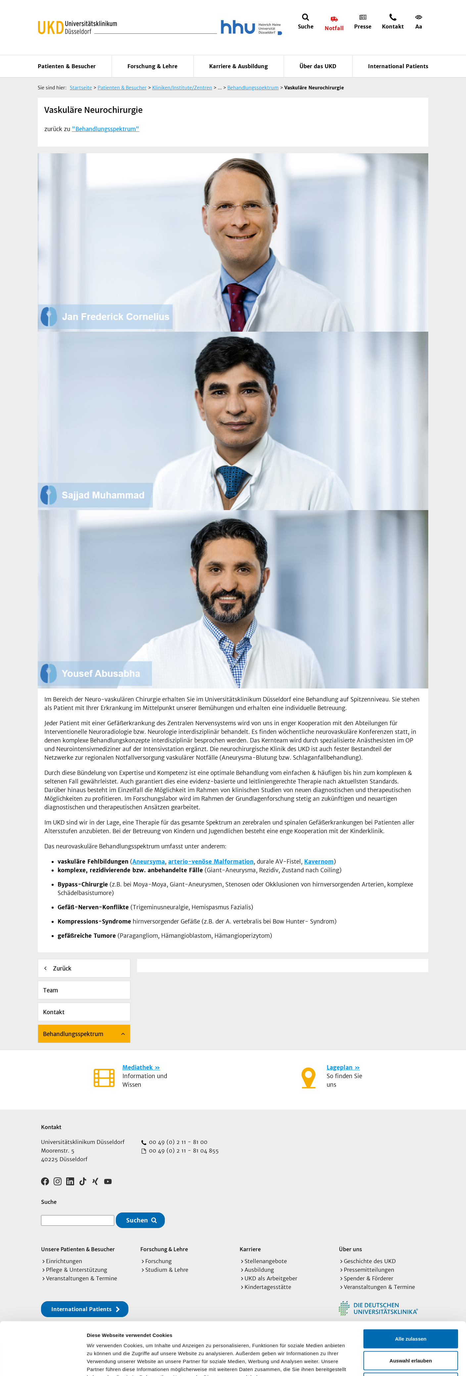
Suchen (137, 1220)
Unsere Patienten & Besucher (78, 1249)
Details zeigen (352, 1363)
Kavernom (319, 861)
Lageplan (339, 1067)
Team (50, 990)
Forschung (158, 1261)
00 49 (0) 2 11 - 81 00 (177, 1142)
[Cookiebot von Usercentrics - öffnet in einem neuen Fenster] (43, 1363)
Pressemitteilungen (369, 1269)
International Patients (398, 66)
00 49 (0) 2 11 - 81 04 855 (183, 1150)
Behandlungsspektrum (73, 1034)
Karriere (250, 1249)
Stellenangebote (266, 1261)
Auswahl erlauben (411, 1311)
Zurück (62, 968)
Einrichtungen (64, 1261)
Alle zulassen (410, 1289)
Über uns (350, 1249)
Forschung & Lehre (152, 66)
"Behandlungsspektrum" (105, 129)
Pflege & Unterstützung (76, 1269)
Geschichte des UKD (370, 1261)
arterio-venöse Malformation (211, 861)
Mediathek (137, 1067)
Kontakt (54, 1012)
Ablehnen (410, 1332)
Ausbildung (259, 1269)
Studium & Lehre (166, 1269)
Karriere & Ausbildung (238, 66)
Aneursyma (148, 861)
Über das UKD (318, 66)
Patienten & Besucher (67, 66)
